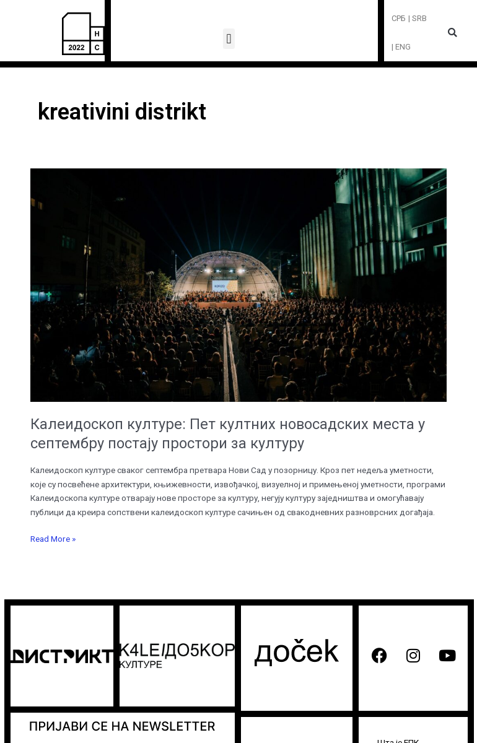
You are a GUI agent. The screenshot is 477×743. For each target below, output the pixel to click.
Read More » (53, 538)
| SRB (417, 18)
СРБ (399, 18)
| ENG (401, 46)
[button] (229, 38)
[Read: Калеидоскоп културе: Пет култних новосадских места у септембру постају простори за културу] (238, 284)
